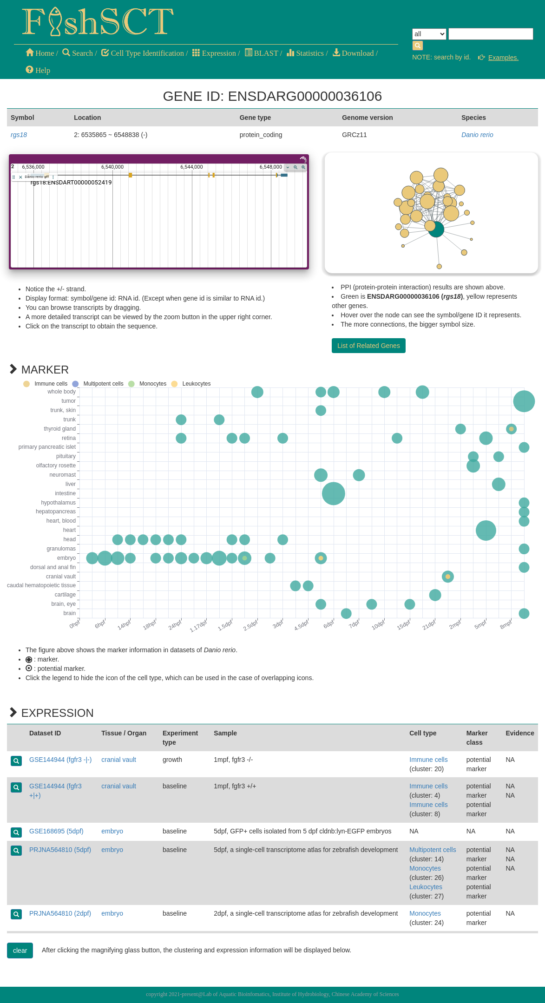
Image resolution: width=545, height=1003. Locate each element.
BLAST (261, 53)
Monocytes (425, 868)
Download (353, 53)
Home (40, 53)
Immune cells (428, 759)
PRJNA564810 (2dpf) (60, 913)
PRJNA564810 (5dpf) (60, 849)
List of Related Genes (368, 345)
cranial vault (118, 759)
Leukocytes (425, 887)
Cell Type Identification (142, 53)
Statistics (305, 53)
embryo (112, 831)
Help (38, 70)
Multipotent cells (432, 849)
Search (77, 53)
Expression (214, 53)
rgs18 (19, 134)
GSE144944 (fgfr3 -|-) (60, 759)
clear (20, 950)
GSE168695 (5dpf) (56, 831)
